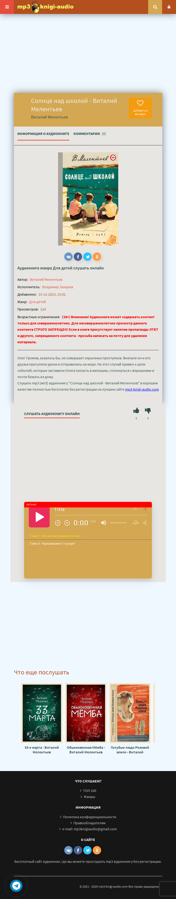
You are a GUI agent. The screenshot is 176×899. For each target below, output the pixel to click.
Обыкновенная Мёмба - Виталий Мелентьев (86, 749)
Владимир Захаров (57, 286)
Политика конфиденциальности (89, 816)
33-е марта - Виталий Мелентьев (42, 749)
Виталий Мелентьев (46, 279)
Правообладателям (90, 823)
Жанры (89, 796)
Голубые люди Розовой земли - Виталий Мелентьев (130, 749)
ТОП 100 (89, 790)
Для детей (62, 268)
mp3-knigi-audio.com (142, 389)
